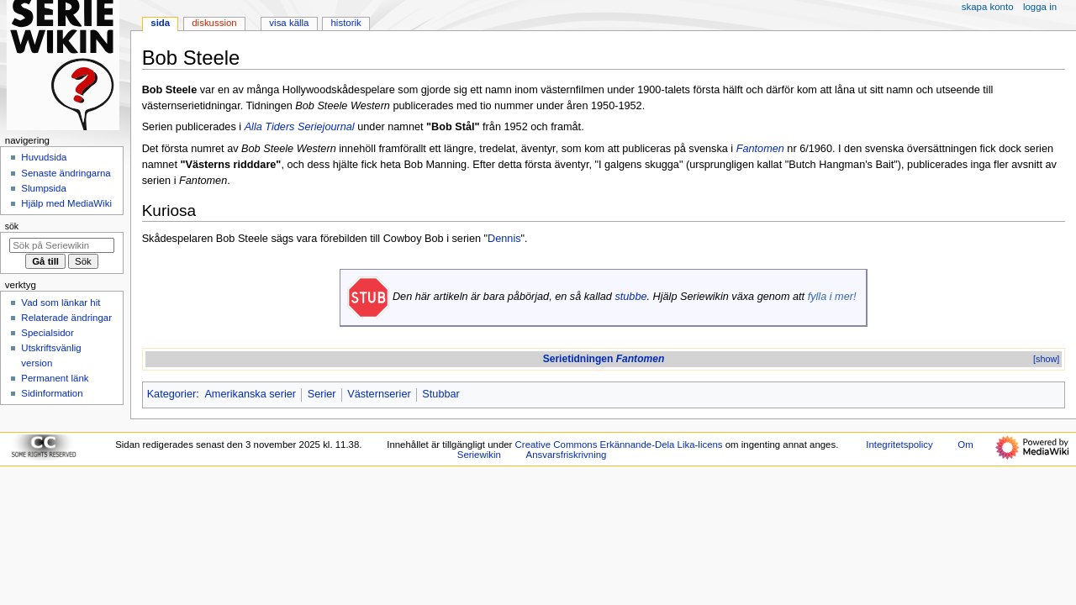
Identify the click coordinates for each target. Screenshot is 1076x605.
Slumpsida (43, 188)
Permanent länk (54, 378)
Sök (11, 226)
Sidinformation (51, 393)
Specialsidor (47, 333)
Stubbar (440, 394)
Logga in (1040, 7)
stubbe (630, 296)
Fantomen (760, 149)
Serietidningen (604, 359)
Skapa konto (988, 7)
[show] (1046, 359)
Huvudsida (43, 157)
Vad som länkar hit (60, 302)
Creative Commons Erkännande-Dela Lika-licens (619, 444)
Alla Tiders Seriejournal (300, 127)
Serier (322, 394)
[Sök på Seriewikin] (61, 245)
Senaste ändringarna (65, 173)
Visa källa (289, 23)
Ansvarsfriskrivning (566, 455)
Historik (346, 23)
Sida (160, 23)
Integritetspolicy (899, 444)
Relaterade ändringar (66, 318)
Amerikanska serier (250, 394)
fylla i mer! (832, 296)
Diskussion (214, 23)
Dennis (504, 239)
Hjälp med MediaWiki (66, 203)
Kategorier (172, 394)
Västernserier (378, 394)
